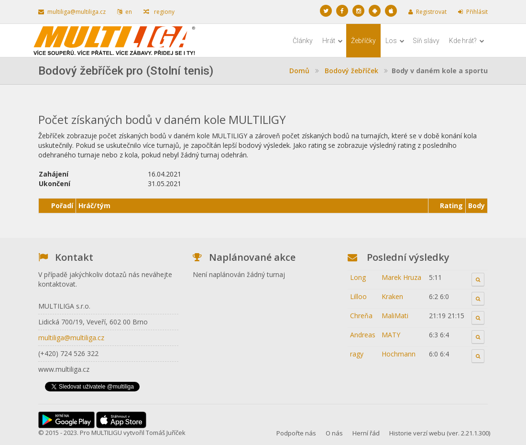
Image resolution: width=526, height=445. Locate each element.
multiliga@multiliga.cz (72, 12)
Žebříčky (363, 40)
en (124, 12)
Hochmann (399, 353)
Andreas (362, 334)
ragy (356, 353)
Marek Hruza (401, 277)
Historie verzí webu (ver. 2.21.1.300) (439, 433)
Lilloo (358, 296)
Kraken (392, 296)
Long (358, 277)
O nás (334, 433)
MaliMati (395, 315)
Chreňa (361, 315)
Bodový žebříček (351, 70)
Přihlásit (473, 12)
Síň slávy (426, 40)
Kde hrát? (466, 40)
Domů (299, 70)
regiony (159, 12)
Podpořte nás (296, 433)
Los (395, 40)
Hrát (332, 40)
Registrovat (427, 12)
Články (303, 40)
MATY (391, 334)
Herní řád (366, 433)
